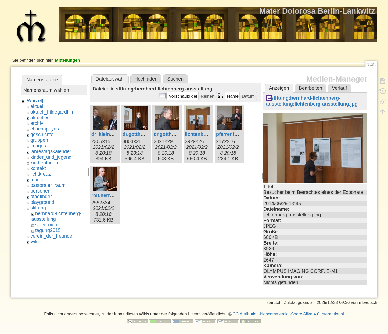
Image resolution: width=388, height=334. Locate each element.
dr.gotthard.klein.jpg (146, 134)
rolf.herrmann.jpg (111, 195)
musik (36, 179)
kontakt (38, 168)
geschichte (41, 134)
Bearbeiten (310, 88)
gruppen (39, 140)
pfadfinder (41, 196)
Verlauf (339, 88)
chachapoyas (44, 129)
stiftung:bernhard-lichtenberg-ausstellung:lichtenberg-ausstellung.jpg (312, 101)
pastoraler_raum (48, 185)
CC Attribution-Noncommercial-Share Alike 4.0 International (288, 314)
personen (40, 191)
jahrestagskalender (50, 151)
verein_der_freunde (51, 236)
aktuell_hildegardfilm (52, 112)
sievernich (46, 224)
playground (42, 202)
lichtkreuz (40, 174)
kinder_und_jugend (50, 157)
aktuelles (39, 117)
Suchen (175, 79)
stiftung (38, 207)
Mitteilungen (67, 60)
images (38, 145)
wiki (34, 241)
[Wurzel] (34, 100)
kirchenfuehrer (45, 162)
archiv (36, 123)
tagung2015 (48, 230)
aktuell (37, 106)
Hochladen (145, 79)
